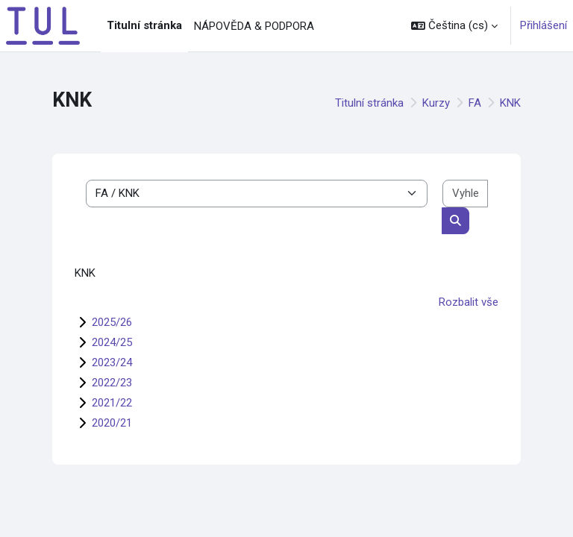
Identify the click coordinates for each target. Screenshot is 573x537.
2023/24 (112, 362)
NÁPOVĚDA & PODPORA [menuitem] (254, 26)
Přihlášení (543, 25)
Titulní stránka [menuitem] (144, 25)
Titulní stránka (369, 103)
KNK (510, 103)
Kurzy (436, 103)
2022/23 (112, 382)
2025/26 (112, 322)
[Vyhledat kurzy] (464, 193)
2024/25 (112, 342)
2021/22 (112, 402)
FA (475, 103)
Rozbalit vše (468, 302)
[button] (454, 25)
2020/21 (112, 423)
